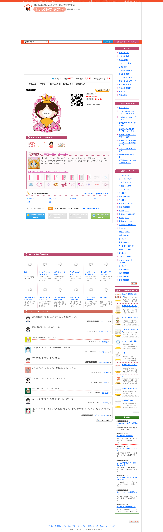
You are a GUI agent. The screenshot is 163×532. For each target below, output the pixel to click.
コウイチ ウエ (103, 352)
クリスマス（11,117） (127, 214)
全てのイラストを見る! (126, 42)
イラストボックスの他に (125, 436)
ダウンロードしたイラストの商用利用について (127, 479)
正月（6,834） (124, 269)
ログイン (137, 1)
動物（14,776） (125, 207)
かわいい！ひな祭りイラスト (96, 193)
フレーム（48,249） (126, 179)
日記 (106, 1)
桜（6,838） (123, 266)
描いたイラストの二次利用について (127, 493)
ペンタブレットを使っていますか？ (127, 449)
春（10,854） (124, 218)
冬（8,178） (123, 239)
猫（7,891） (123, 253)
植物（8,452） (124, 235)
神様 (123, 353)
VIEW (118, 301)
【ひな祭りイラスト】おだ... (105, 273)
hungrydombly (103, 362)
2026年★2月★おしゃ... (129, 306)
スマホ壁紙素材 (125, 88)
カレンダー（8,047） (127, 246)
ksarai (106, 382)
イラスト (95, 1)
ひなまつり (53, 199)
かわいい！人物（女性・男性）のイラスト (127, 130)
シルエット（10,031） (127, 225)
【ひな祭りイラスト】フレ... (29, 298)
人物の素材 (123, 95)
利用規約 (50, 526)
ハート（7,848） (125, 256)
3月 (50, 202)
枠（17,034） (124, 200)
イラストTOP (124, 53)
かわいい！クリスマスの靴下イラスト (127, 136)
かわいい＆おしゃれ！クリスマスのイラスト (127, 112)
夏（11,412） (124, 211)
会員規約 (58, 526)
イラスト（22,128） (126, 189)
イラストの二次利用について (126, 507)
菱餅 (25, 272)
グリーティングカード (127, 81)
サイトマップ (110, 526)
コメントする (63, 154)
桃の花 (93, 199)
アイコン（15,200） (126, 204)
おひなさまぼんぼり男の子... (59, 298)
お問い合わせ (99, 526)
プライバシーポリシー (79, 526)
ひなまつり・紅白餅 (59, 273)
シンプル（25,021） (126, 182)
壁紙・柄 (122, 92)
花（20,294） (124, 193)
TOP (89, 1)
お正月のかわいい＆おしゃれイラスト (127, 161)
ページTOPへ (134, 521)
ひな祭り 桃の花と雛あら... (90, 273)
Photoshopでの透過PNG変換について (127, 424)
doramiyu (105, 342)
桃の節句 (73, 199)
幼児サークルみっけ (101, 415)
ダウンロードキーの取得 (90, 209)
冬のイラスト (124, 108)
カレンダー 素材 (125, 84)
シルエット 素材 (125, 63)
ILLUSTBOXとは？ (115, 1)
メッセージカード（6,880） (125, 261)
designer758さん (50, 154)
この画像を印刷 (100, 216)
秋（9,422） (123, 228)
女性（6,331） (124, 280)
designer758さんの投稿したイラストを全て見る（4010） (48, 172)
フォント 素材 (124, 74)
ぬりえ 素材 (123, 60)
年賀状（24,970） (125, 186)
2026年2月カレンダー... (129, 365)
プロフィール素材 (125, 77)
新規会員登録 (128, 1)
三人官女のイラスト (75, 273)
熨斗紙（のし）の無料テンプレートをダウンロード (127, 143)
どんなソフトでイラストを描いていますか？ (127, 464)
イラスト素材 (124, 56)
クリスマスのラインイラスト (127, 150)
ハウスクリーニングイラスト (127, 118)
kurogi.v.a (105, 393)
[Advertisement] (9, 40)
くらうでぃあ (103, 331)
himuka (105, 372)
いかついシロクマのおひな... (44, 298)
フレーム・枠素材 (125, 70)
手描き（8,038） (125, 249)
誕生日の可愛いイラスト (127, 156)
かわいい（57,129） (126, 175)
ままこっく (104, 321)
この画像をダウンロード (35, 216)
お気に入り (102, 90)
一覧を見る (134, 283)
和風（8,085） (124, 242)
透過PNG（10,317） (126, 221)
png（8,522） (124, 232)
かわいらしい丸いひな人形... (44, 273)
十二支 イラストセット (130, 317)
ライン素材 (123, 67)
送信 (50, 209)
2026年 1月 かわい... (128, 400)
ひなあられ (104, 297)
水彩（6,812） (124, 273)
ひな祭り (31, 199)
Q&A (101, 1)
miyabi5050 (104, 403)
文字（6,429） (124, 276)
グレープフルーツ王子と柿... (75, 298)
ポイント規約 (66, 526)
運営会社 (91, 526)
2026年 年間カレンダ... (130, 388)
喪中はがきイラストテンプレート (127, 124)
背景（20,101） (125, 196)
